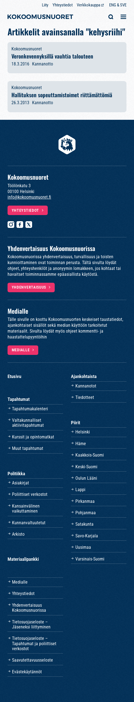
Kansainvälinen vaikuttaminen (26, 508)
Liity (45, 5)
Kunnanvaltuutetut (29, 522)
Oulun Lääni (86, 478)
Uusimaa (83, 547)
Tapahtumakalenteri (30, 408)
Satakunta (84, 524)
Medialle (21, 350)
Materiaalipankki (23, 559)
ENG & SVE (117, 5)
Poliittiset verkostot (29, 494)
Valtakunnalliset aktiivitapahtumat (28, 423)
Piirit (75, 422)
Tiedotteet (84, 397)
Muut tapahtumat (27, 448)
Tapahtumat (19, 399)
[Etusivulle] (40, 17)
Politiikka (16, 473)
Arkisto (18, 534)
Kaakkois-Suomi (89, 455)
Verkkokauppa (88, 5)
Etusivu (14, 376)
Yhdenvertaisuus (29, 287)
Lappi (80, 489)
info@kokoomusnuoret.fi (29, 197)
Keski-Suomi (86, 466)
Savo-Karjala (86, 535)
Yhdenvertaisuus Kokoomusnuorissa (29, 608)
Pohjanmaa (85, 512)
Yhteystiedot (62, 5)
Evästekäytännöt (27, 671)
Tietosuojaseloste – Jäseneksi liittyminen (31, 624)
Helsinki (82, 432)
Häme (80, 443)
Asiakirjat (20, 483)
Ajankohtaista (84, 376)
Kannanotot (85, 386)
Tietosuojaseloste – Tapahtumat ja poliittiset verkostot (34, 643)
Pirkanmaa (85, 501)
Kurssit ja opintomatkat (33, 437)
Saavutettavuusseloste (32, 660)
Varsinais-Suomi (89, 559)
